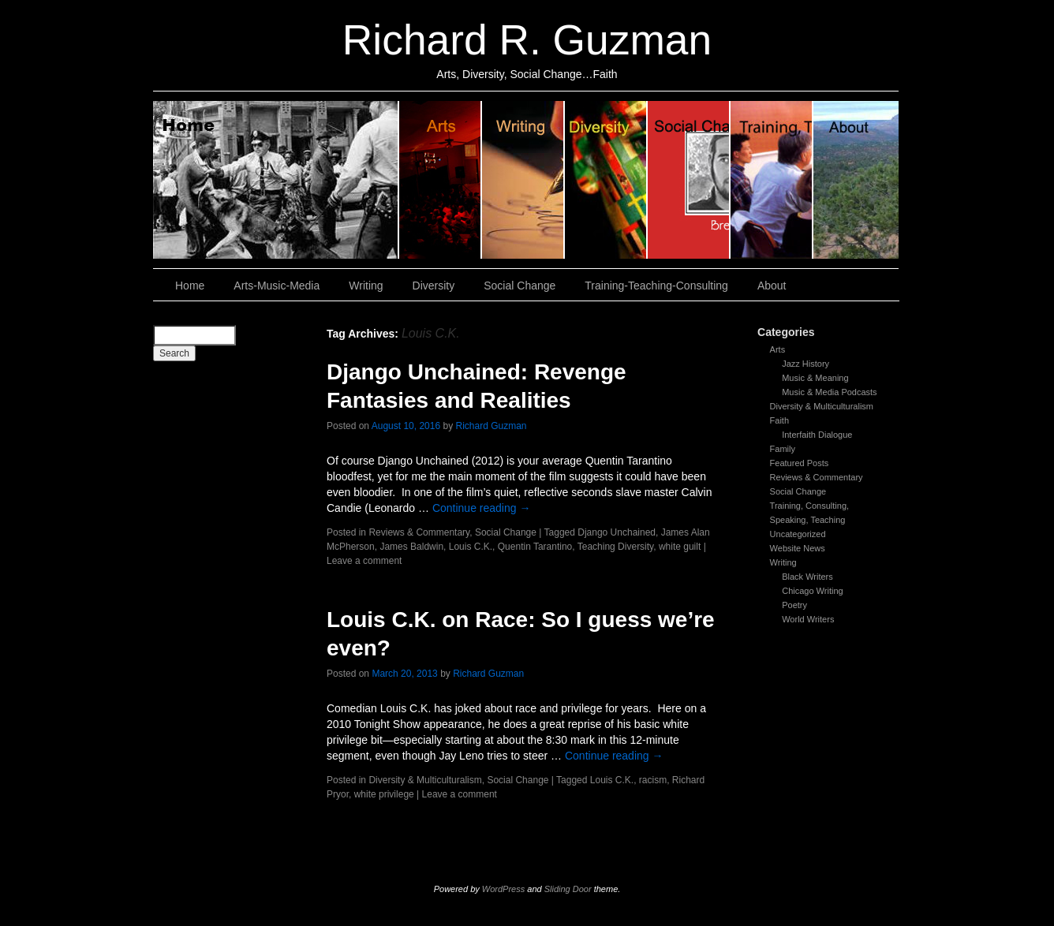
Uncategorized (798, 534)
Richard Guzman (491, 425)
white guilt (680, 546)
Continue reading (481, 508)
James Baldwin (411, 546)
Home (276, 180)
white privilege (384, 794)
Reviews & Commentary (816, 477)
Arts (778, 349)
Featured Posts (799, 463)
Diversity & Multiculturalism (821, 406)
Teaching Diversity (615, 546)
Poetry (794, 605)
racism (653, 780)
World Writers (808, 619)
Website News (797, 548)
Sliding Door (568, 889)
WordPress (503, 889)
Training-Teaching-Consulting (656, 285)
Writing (523, 180)
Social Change (689, 180)
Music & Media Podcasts (829, 392)
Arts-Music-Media (277, 285)
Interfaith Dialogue (817, 434)
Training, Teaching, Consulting (772, 180)
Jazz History (805, 363)
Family (782, 449)
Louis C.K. (470, 546)
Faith (779, 420)
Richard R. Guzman (527, 40)
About (856, 180)
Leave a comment (364, 560)
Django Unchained (616, 532)
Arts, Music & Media (440, 180)
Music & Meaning (815, 378)
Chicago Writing (812, 591)
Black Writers (807, 576)
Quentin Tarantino (535, 546)
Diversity (606, 180)
